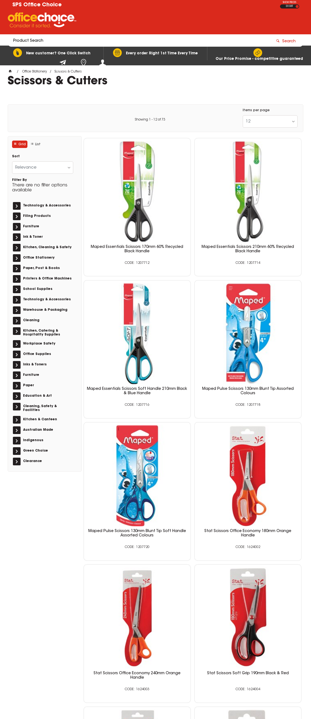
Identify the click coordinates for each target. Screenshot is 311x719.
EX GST (289, 6)
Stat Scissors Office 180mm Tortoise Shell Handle (192, 525)
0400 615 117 (231, 640)
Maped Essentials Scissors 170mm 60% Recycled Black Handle (118, 212)
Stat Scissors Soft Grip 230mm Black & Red (266, 420)
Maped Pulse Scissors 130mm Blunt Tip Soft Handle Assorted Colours (192, 317)
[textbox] (123, 21)
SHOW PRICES (289, 2)
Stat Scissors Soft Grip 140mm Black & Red (118, 525)
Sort (16, 156)
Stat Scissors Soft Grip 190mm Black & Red (192, 420)
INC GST (297, 6)
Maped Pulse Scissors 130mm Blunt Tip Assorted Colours (119, 315)
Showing (150, 119)
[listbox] (270, 121)
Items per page (256, 110)
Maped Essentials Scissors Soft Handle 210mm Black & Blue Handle (266, 212)
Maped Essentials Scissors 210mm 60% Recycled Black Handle (192, 212)
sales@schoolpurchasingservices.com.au (256, 645)
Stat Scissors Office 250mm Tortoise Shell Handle (266, 525)
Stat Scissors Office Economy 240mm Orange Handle (119, 420)
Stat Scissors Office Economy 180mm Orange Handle (266, 315)
